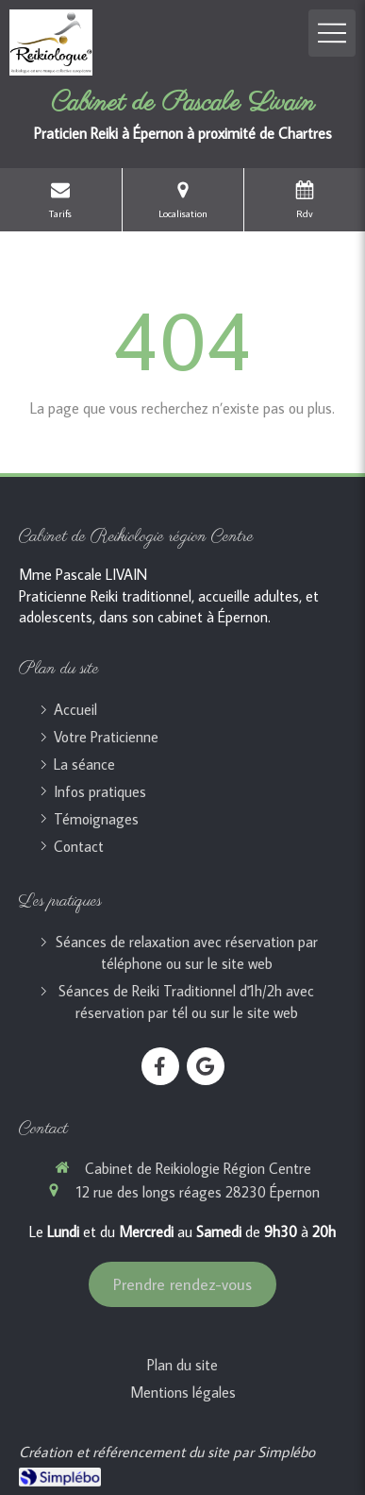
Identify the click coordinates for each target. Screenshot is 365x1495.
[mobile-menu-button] (332, 33)
